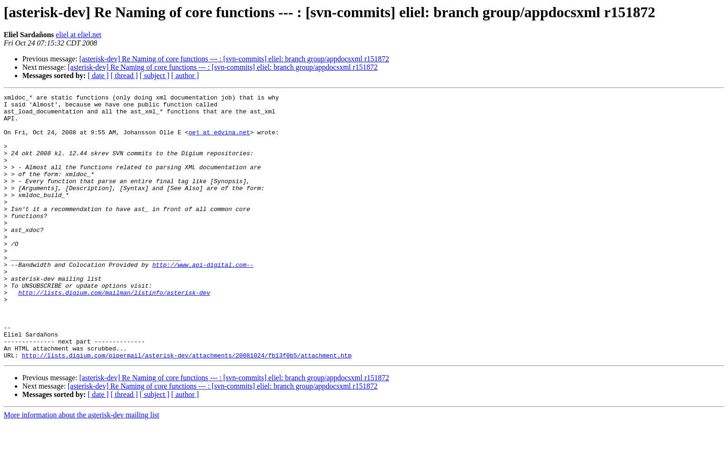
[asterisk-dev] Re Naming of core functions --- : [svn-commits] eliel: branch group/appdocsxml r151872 (234, 59)
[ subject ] (154, 75)
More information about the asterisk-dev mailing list (81, 468)
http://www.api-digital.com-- (203, 299)
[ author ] (185, 75)
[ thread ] (124, 75)
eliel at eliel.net (78, 35)
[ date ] (98, 75)
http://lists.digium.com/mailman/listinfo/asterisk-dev (114, 333)
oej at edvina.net (219, 140)
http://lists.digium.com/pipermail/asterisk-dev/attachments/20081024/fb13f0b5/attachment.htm (186, 408)
